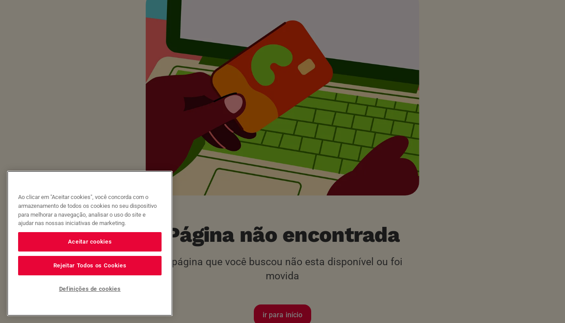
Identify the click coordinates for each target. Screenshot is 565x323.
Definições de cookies (90, 288)
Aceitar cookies (90, 241)
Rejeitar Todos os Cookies (89, 265)
